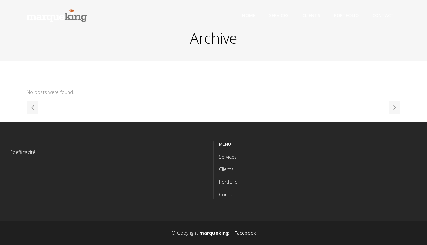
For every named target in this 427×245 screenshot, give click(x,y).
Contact (227, 194)
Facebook (245, 233)
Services (228, 156)
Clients (226, 169)
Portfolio (228, 182)
